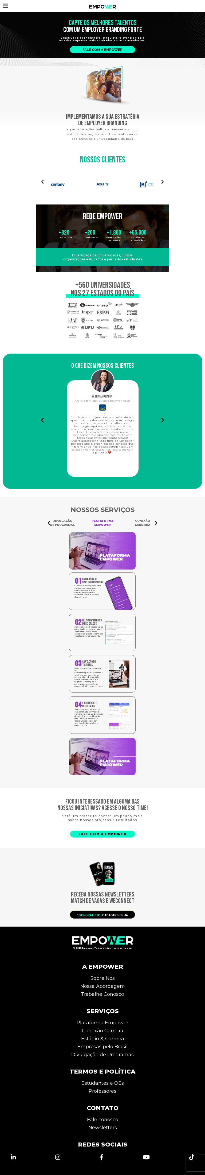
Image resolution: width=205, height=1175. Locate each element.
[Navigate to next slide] (163, 182)
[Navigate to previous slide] (42, 182)
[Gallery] (102, 181)
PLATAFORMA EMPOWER (102, 523)
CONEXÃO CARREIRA (142, 523)
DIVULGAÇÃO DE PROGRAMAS (62, 523)
